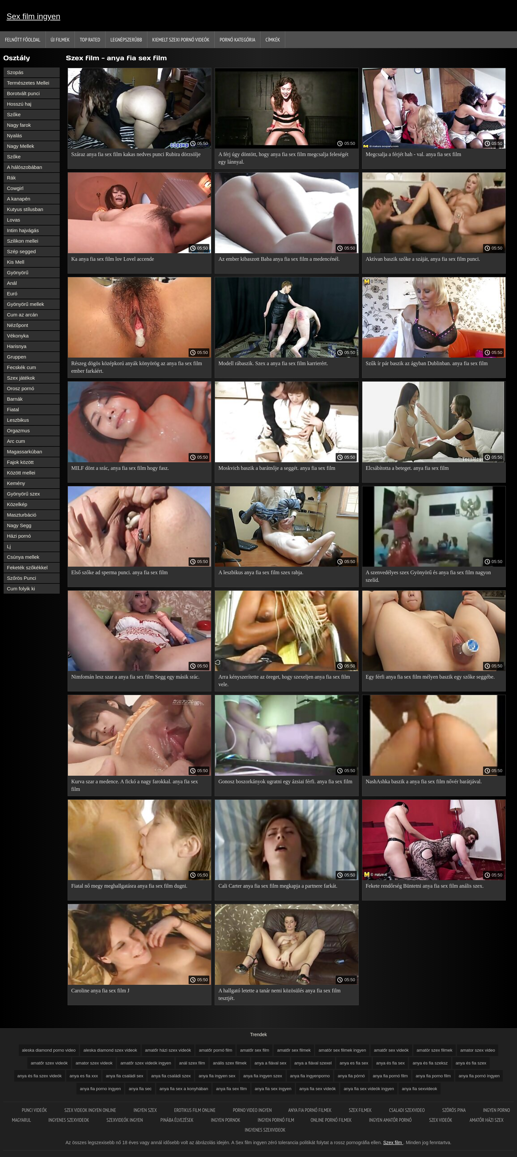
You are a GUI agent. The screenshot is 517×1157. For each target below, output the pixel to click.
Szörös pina (454, 1110)
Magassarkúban (24, 451)
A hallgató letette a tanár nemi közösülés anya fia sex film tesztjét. (279, 994)
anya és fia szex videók (39, 1075)
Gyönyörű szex (23, 494)
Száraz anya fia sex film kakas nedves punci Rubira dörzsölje (135, 154)
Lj (9, 546)
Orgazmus (18, 430)
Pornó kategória (237, 39)
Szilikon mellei (22, 241)
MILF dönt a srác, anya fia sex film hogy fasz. (120, 468)
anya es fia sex (354, 1063)
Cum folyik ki (21, 588)
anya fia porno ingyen (100, 1088)
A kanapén (18, 199)
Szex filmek (361, 1110)
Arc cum (16, 441)
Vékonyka (18, 335)
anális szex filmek (230, 1063)
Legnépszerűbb (126, 39)
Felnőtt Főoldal (23, 39)
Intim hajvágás (23, 230)
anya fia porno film (433, 1075)
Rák (11, 177)
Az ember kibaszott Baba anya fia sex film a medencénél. (279, 259)
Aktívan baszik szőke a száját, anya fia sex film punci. (423, 259)
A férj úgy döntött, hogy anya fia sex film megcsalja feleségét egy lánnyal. (283, 158)
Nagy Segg (19, 525)
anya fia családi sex (124, 1075)
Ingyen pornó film (276, 1120)
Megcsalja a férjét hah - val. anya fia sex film (413, 154)
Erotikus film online (195, 1110)
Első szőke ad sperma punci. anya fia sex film (119, 572)
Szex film (393, 1142)
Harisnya (16, 346)
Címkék (272, 39)
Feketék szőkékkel (27, 567)
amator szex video (477, 1050)
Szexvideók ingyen (125, 1120)
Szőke (14, 114)
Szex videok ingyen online (90, 1110)
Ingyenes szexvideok (69, 1120)
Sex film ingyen (33, 16)
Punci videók (35, 1110)
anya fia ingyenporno (310, 1075)
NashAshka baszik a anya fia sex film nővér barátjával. (424, 781)
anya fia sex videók (317, 1088)
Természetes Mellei (28, 83)
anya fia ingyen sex (216, 1075)
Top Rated (90, 39)
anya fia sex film (231, 1088)
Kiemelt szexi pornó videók (180, 39)
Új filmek (60, 39)
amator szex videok (94, 1063)
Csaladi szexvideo (407, 1110)
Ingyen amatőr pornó (390, 1120)
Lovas (13, 220)
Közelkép (17, 504)
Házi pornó (19, 536)
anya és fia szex (471, 1063)
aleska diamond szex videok (110, 1050)
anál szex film (192, 1063)
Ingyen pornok (226, 1120)
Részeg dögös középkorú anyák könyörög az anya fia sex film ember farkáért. (136, 367)
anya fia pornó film (390, 1075)
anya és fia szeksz (429, 1063)
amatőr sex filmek (294, 1050)
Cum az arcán (22, 314)
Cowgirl (15, 188)
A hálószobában (24, 167)
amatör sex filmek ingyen (342, 1050)
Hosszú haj (19, 104)
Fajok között (20, 462)
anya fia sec (140, 1088)
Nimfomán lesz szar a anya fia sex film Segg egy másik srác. (135, 677)
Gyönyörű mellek (25, 304)
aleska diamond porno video (49, 1050)
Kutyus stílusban (25, 209)
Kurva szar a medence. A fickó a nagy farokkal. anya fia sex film (134, 785)
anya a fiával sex (271, 1063)
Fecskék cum (21, 367)
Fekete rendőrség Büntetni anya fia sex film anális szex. (425, 886)
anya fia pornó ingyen (479, 1075)
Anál (12, 283)
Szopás (15, 72)
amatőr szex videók (49, 1063)
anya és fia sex (390, 1063)
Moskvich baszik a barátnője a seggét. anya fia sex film (276, 468)
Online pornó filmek (331, 1120)
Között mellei (21, 472)
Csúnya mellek (23, 557)
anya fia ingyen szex (262, 1075)
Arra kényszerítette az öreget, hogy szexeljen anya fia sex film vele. (284, 680)
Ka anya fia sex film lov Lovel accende (112, 259)
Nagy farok (19, 125)
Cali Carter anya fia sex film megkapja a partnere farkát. (277, 886)
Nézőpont (17, 325)
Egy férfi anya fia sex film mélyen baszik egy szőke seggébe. (430, 677)
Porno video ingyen (252, 1110)
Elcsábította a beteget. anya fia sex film (407, 468)
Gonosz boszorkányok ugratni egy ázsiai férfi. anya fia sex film (285, 781)
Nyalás (14, 135)
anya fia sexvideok (419, 1088)
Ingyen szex (146, 1110)
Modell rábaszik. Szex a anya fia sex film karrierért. (273, 363)
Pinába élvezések (177, 1120)
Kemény (16, 483)
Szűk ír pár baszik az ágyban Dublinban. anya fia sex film (427, 363)
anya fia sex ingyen (273, 1088)
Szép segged (21, 251)
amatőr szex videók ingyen (145, 1063)
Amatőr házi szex (486, 1120)
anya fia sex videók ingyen (369, 1088)
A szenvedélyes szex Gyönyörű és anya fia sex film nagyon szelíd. (428, 576)
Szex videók (441, 1120)
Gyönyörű (17, 272)
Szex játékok (21, 378)
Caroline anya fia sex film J (100, 990)
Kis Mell (15, 262)
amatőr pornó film (215, 1050)
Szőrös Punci (21, 578)
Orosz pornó (20, 388)
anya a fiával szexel (313, 1063)
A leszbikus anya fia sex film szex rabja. (260, 572)
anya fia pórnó (351, 1075)
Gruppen (16, 357)
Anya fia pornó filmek (310, 1110)
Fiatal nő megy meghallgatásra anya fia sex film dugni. (129, 886)
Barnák (15, 399)
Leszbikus (18, 420)
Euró (12, 293)
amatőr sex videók (391, 1050)
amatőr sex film (254, 1050)
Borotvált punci (23, 93)
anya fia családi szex (171, 1075)
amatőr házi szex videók (168, 1050)
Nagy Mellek (20, 146)
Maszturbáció (21, 515)
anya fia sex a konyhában (184, 1088)
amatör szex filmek (434, 1050)
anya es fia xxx (84, 1075)
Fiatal (13, 409)
